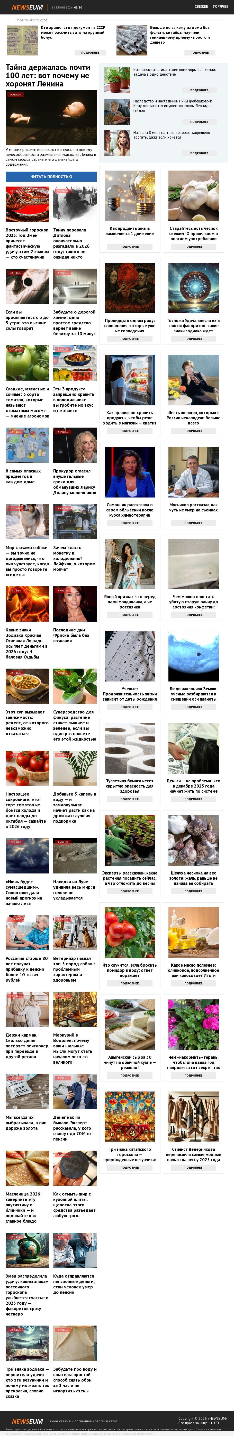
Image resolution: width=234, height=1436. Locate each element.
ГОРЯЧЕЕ (220, 6)
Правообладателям (143, 1433)
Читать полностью (51, 176)
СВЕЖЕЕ (201, 6)
